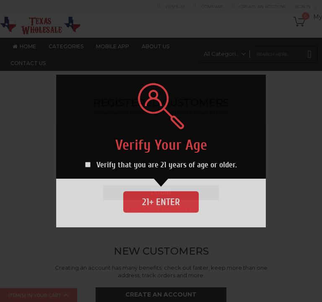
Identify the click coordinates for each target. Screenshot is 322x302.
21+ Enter (161, 202)
